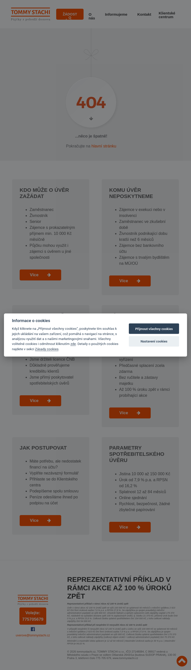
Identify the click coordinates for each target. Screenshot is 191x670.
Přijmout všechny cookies (154, 329)
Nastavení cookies (154, 341)
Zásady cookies (46, 349)
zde (73, 344)
